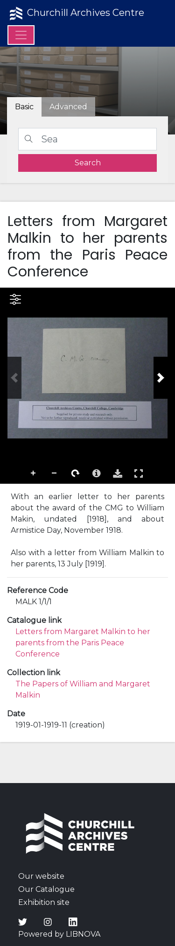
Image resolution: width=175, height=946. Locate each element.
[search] (87, 163)
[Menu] (21, 35)
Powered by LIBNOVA (59, 934)
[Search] (87, 139)
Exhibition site (44, 902)
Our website (41, 876)
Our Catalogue (46, 889)
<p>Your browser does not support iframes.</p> (87, 386)
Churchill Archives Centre (75, 13)
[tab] (68, 107)
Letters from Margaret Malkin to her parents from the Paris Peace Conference (82, 642)
